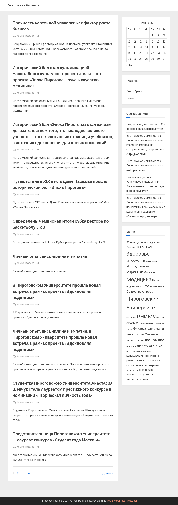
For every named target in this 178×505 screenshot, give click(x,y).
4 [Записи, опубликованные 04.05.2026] (129, 41)
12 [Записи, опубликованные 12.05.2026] (135, 47)
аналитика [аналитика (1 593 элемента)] (144, 346)
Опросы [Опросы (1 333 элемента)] (147, 291)
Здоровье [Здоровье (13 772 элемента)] (138, 254)
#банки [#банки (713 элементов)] (130, 242)
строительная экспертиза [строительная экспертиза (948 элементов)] (142, 365)
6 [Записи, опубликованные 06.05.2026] (140, 41)
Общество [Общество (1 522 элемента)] (133, 291)
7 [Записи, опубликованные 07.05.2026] (146, 41)
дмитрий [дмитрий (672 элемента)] (136, 351)
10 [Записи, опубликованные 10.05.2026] (164, 41)
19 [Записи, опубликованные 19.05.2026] (135, 53)
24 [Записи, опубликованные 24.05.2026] (164, 53)
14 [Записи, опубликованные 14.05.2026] (146, 47)
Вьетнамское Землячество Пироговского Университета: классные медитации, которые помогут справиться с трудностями (145, 145)
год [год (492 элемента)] (128, 351)
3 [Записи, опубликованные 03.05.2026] (164, 35)
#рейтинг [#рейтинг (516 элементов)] (131, 247)
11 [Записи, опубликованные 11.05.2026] (129, 47)
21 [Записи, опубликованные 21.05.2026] (146, 53)
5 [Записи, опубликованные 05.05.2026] (135, 41)
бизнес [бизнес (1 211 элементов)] (157, 346)
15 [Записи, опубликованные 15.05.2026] (152, 47)
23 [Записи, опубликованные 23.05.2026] (158, 53)
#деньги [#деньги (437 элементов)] (139, 242)
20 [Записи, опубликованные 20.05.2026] (140, 53)
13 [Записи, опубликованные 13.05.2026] (141, 47)
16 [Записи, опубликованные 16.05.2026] (158, 47)
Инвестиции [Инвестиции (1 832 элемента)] (135, 261)
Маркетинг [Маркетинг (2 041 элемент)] (134, 272)
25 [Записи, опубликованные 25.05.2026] (129, 58)
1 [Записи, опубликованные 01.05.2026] (152, 35)
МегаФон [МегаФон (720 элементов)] (149, 272)
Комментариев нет (28, 36)
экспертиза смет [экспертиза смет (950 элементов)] (137, 379)
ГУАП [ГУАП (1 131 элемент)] (149, 247)
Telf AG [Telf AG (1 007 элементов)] (140, 247)
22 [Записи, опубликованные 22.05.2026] (152, 53)
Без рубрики (134, 91)
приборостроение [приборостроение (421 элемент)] (150, 356)
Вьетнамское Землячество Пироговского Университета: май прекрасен (144, 165)
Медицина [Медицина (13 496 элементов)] (139, 279)
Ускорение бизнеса (23, 5)
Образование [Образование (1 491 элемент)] (154, 286)
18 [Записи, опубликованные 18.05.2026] (129, 53)
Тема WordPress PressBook (122, 500)
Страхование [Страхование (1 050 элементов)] (144, 323)
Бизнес (130, 98)
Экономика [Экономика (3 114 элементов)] (153, 340)
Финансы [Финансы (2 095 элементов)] (140, 329)
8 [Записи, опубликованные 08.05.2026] (152, 41)
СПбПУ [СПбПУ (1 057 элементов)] (130, 323)
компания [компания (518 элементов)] (146, 351)
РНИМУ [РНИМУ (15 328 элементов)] (146, 317)
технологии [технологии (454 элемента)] (132, 370)
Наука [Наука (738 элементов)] (155, 280)
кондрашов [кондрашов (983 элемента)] (133, 355)
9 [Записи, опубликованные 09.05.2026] (158, 41)
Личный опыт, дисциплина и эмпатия (50, 256)
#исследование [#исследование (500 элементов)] (152, 242)
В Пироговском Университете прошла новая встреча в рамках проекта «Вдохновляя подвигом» (57, 291)
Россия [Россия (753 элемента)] (160, 317)
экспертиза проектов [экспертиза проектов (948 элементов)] (140, 374)
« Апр (129, 65)
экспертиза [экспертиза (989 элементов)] (146, 369)
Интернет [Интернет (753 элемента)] (151, 261)
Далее (106, 473)
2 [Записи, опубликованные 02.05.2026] (158, 35)
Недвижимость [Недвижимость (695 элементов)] (135, 286)
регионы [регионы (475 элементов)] (130, 360)
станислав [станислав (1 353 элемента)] (152, 360)
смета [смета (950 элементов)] (140, 360)
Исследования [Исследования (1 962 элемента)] (137, 266)
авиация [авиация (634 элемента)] (131, 346)
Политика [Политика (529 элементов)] (131, 317)
